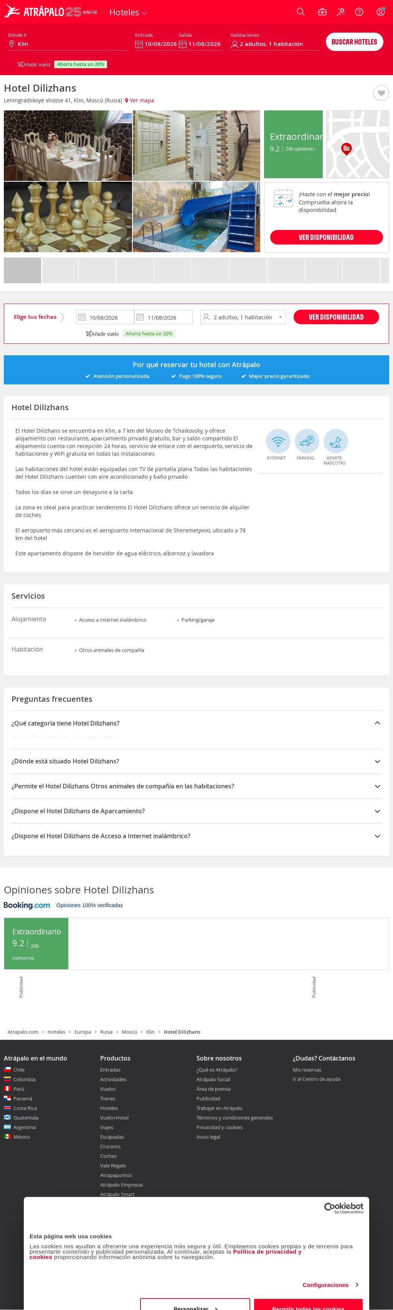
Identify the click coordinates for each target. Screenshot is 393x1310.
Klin (150, 1031)
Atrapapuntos (116, 1175)
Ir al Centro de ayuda (316, 1079)
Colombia (24, 1079)
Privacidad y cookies (219, 1127)
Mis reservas (307, 1070)
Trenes (107, 1098)
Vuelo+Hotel (114, 1117)
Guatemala (25, 1117)
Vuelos (108, 1088)
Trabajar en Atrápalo (219, 1108)
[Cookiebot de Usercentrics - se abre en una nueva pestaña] (329, 1192)
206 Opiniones (300, 149)
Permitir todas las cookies (308, 1292)
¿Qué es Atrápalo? (217, 1069)
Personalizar (195, 1292)
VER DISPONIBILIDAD (326, 237)
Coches (108, 1155)
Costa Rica (25, 1108)
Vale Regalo (113, 1165)
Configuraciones (326, 1268)
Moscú (129, 1031)
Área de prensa (213, 1088)
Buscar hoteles (354, 41)
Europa (82, 1031)
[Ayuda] (359, 11)
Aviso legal (208, 1136)
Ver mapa (139, 100)
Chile (19, 1069)
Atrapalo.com (23, 1031)
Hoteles (56, 1031)
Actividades (113, 1079)
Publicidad (208, 1098)
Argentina (24, 1127)
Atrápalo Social (213, 1079)
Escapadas (112, 1136)
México (21, 1136)
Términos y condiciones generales (234, 1117)
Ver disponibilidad (336, 317)
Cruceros (110, 1146)
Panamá (22, 1098)
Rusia (106, 1031)
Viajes (106, 1127)
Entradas (110, 1069)
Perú (18, 1088)
